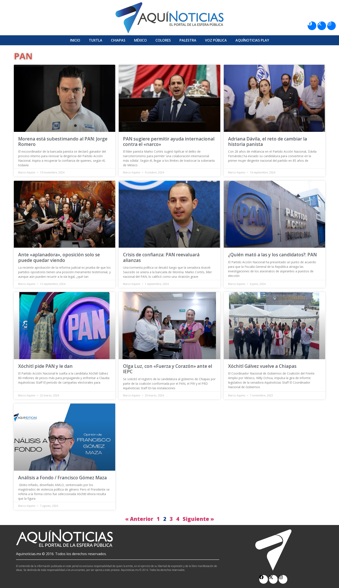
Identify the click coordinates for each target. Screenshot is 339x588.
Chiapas (118, 40)
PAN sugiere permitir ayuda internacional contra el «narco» (168, 141)
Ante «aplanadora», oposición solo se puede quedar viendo (59, 257)
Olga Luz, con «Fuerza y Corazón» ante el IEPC (167, 369)
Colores (163, 40)
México (140, 40)
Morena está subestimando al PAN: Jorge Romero (62, 141)
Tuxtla (95, 40)
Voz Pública (216, 40)
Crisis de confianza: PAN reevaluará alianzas (161, 257)
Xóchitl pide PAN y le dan (45, 366)
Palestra (187, 40)
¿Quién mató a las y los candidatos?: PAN (272, 255)
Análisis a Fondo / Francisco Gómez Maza (62, 478)
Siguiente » (198, 518)
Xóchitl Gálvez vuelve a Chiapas (262, 366)
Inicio (75, 40)
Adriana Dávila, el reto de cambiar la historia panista (267, 141)
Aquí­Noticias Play (252, 40)
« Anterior (139, 518)
